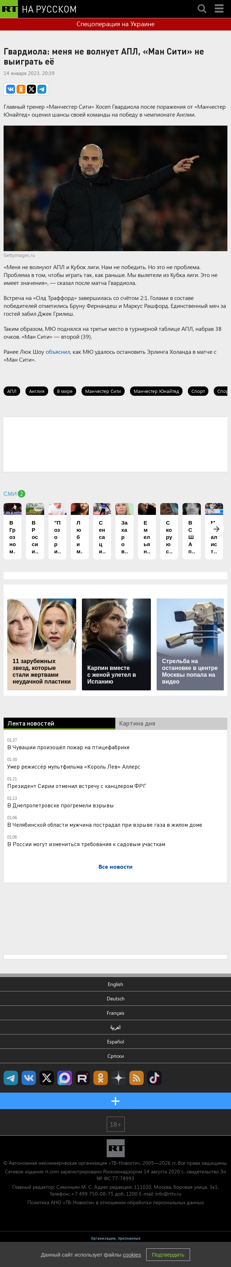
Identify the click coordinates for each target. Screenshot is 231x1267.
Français (115, 1012)
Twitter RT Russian (47, 1078)
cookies (132, 1255)
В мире (65, 391)
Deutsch (116, 998)
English (115, 984)
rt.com (52, 1171)
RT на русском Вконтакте (29, 1078)
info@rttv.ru (168, 1193)
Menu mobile (220, 2)
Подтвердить (168, 1255)
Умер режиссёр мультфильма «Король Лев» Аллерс (73, 766)
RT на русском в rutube (82, 1078)
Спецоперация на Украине (115, 23)
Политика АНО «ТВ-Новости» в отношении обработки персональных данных (115, 1202)
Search (202, 2)
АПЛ (12, 391)
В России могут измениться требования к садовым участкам (86, 844)
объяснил (58, 351)
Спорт (198, 391)
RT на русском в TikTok (154, 1078)
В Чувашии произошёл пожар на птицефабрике (68, 747)
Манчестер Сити (103, 391)
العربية (115, 1027)
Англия (37, 391)
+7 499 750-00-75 (92, 1193)
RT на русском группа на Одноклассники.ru (100, 1078)
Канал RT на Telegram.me (11, 1078)
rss (136, 1078)
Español (115, 1041)
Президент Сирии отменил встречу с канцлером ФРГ (76, 785)
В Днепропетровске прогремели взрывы (60, 805)
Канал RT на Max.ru (64, 1078)
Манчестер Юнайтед (156, 391)
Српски (115, 1055)
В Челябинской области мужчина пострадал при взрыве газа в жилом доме (104, 824)
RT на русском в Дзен (118, 1078)
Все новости (115, 866)
